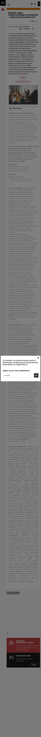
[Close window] (38, 358)
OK (36, 375)
